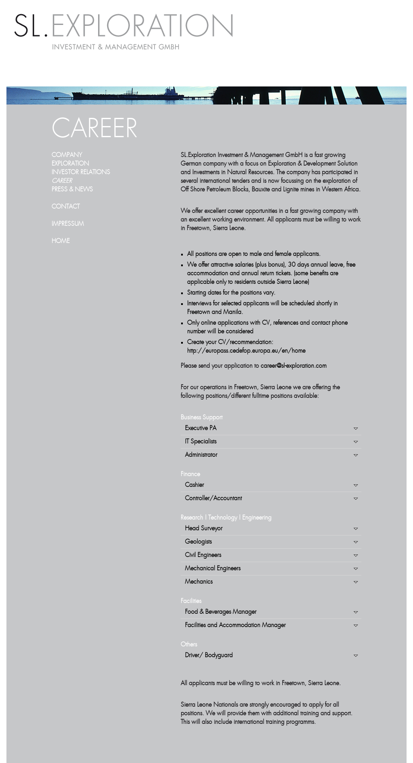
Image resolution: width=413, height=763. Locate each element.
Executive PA (200, 428)
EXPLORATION (70, 164)
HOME (61, 241)
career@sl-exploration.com (294, 366)
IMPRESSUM (68, 224)
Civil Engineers (203, 555)
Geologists (198, 542)
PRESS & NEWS (72, 190)
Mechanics (199, 582)
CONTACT (66, 207)
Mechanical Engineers (212, 569)
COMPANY (67, 155)
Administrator (201, 455)
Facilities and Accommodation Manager (235, 625)
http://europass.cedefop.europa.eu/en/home (246, 351)
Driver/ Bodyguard (209, 655)
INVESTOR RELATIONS (81, 172)
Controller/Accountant (213, 498)
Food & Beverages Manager (220, 612)
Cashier (194, 485)
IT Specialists (200, 442)
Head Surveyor (203, 529)
